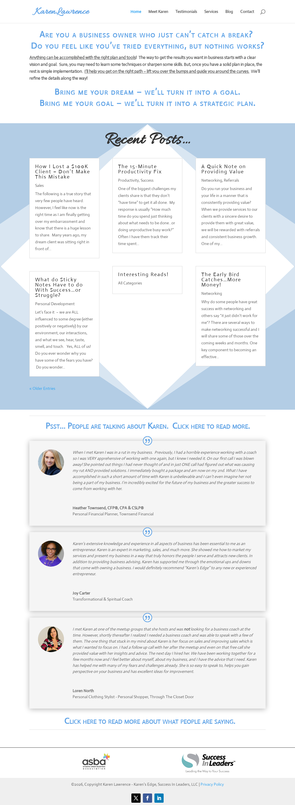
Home (136, 12)
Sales (39, 185)
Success (147, 180)
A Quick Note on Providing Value (223, 169)
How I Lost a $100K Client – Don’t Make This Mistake (62, 171)
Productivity (128, 180)
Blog (229, 12)
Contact (247, 12)
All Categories (130, 283)
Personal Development (55, 303)
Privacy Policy (212, 784)
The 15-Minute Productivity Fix (140, 169)
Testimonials (186, 12)
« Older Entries (42, 388)
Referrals (231, 180)
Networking (211, 180)
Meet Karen (158, 12)
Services (211, 12)
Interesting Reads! (143, 274)
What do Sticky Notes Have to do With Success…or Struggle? (59, 287)
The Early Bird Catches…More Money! (221, 279)
